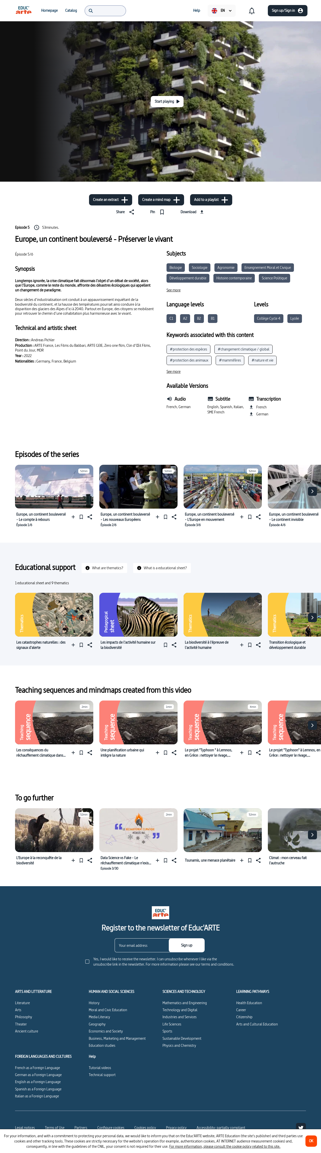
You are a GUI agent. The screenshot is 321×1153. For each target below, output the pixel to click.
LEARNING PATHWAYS (252, 991)
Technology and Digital (180, 1009)
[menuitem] (24, 11)
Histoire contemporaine (234, 278)
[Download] (193, 211)
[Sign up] (187, 945)
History (94, 1002)
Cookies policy (145, 1127)
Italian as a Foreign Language (37, 1096)
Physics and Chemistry (179, 1045)
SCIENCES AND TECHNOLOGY (184, 991)
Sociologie (199, 267)
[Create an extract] (110, 199)
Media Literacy (99, 1016)
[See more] (174, 290)
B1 (212, 318)
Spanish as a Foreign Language (38, 1089)
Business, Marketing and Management (117, 1038)
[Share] (126, 211)
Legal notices (25, 1127)
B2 (199, 318)
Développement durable (188, 278)
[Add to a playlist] (211, 199)
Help (92, 1056)
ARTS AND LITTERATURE (33, 991)
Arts (18, 1009)
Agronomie (225, 267)
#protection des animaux (189, 360)
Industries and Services (180, 1016)
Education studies (102, 1045)
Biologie (176, 267)
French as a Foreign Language (37, 1067)
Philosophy (23, 1016)
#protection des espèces (188, 349)
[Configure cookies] (110, 1127)
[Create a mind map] (161, 199)
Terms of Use (54, 1127)
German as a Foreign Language (38, 1074)
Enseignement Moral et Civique (268, 267)
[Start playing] (167, 101)
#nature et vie (262, 360)
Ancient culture (26, 1031)
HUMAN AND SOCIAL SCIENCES (111, 991)
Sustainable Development (182, 1038)
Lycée (294, 318)
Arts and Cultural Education (257, 1024)
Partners (80, 1127)
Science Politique (274, 278)
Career (241, 1009)
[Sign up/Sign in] (287, 10)
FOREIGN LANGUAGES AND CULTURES (43, 1056)
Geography (97, 1024)
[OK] (311, 1141)
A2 (185, 318)
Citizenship (244, 1016)
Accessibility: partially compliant (221, 1127)
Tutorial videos (100, 1067)
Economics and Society (106, 1031)
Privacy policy (176, 1127)
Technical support (102, 1074)
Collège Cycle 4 (268, 318)
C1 (171, 318)
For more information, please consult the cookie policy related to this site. (224, 1146)
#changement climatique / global (243, 349)
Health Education (249, 1002)
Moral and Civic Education (108, 1009)
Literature (22, 1002)
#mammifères (230, 360)
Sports (167, 1031)
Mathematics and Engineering (185, 1002)
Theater (21, 1024)
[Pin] (158, 211)
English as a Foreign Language (38, 1081)
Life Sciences (172, 1024)
